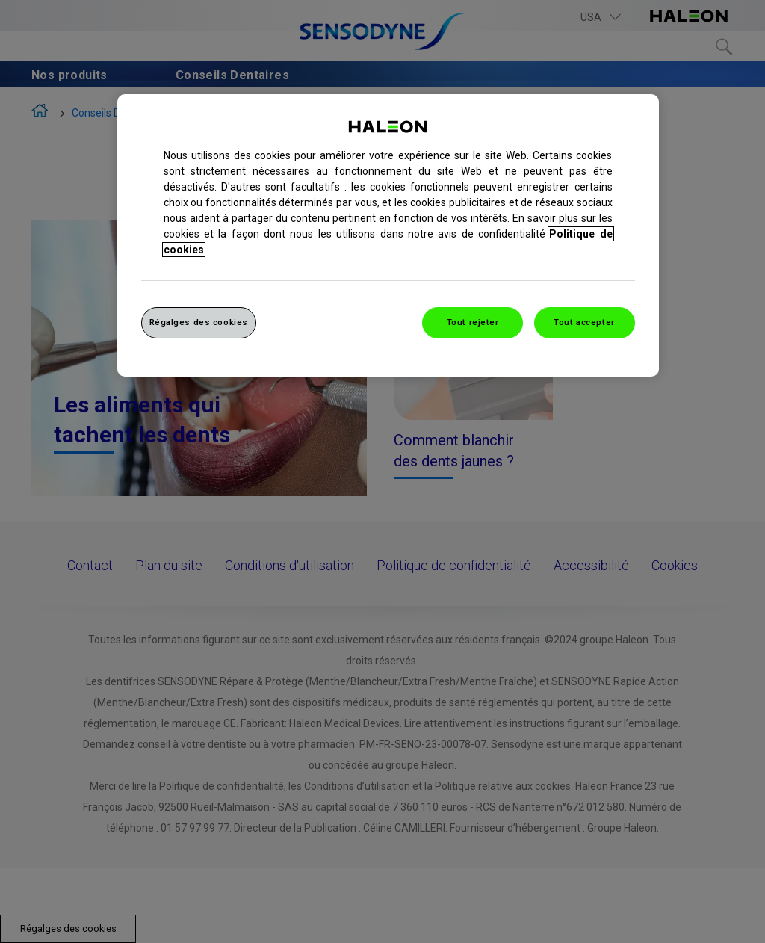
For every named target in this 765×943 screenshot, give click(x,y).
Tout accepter (584, 322)
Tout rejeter (473, 322)
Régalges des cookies (198, 322)
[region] (388, 235)
